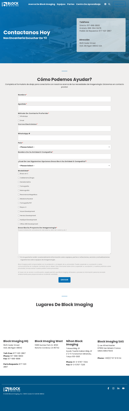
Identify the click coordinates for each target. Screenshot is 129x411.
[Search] (109, 4)
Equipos (61, 4)
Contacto (119, 4)
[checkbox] (64, 118)
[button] (109, 388)
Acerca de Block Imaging (41, 4)
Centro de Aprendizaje (88, 4)
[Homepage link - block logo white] (11, 390)
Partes (70, 4)
